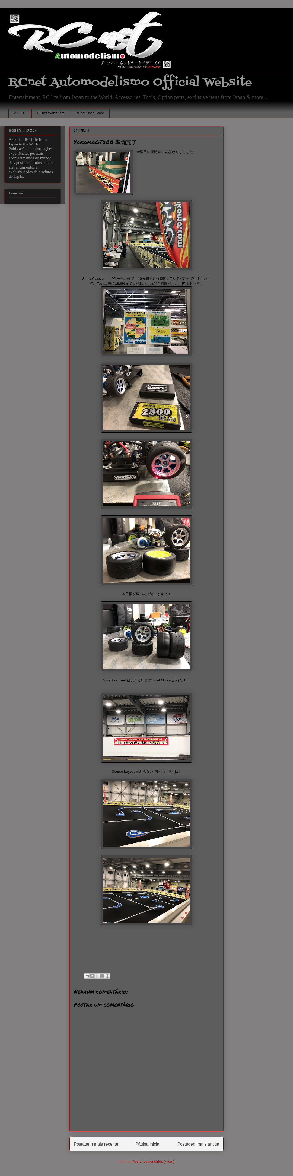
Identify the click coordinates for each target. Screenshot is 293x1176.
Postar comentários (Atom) (153, 1161)
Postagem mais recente (96, 1144)
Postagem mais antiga (198, 1144)
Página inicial (147, 1144)
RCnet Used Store (89, 113)
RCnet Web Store (51, 113)
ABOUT (20, 113)
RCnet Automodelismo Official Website (130, 82)
